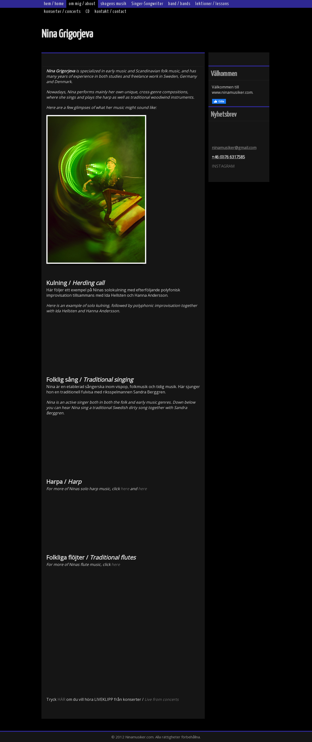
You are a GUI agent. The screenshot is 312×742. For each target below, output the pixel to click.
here (125, 488)
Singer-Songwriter (147, 4)
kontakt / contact (111, 12)
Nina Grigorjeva (67, 34)
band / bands (179, 4)
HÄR (61, 699)
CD (88, 12)
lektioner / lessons (212, 4)
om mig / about (82, 4)
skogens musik (113, 4)
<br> (91, 344)
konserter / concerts (62, 12)
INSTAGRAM (223, 166)
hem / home (54, 4)
